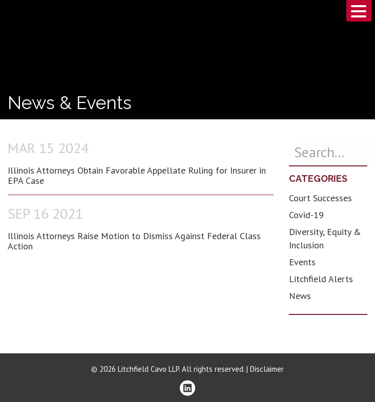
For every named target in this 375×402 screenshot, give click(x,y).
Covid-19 (306, 215)
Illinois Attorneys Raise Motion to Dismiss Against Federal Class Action (134, 241)
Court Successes (320, 198)
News (300, 296)
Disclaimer (267, 369)
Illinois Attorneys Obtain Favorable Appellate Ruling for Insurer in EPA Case (137, 175)
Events (302, 262)
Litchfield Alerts (321, 279)
